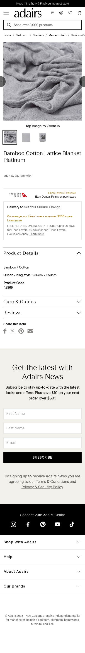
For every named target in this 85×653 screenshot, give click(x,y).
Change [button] (55, 207)
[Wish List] (70, 12)
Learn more (14, 220)
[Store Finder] (52, 12)
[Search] (10, 25)
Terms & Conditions (52, 481)
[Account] (61, 12)
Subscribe (42, 458)
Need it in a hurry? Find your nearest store (42, 3)
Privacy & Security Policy (42, 487)
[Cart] (79, 12)
